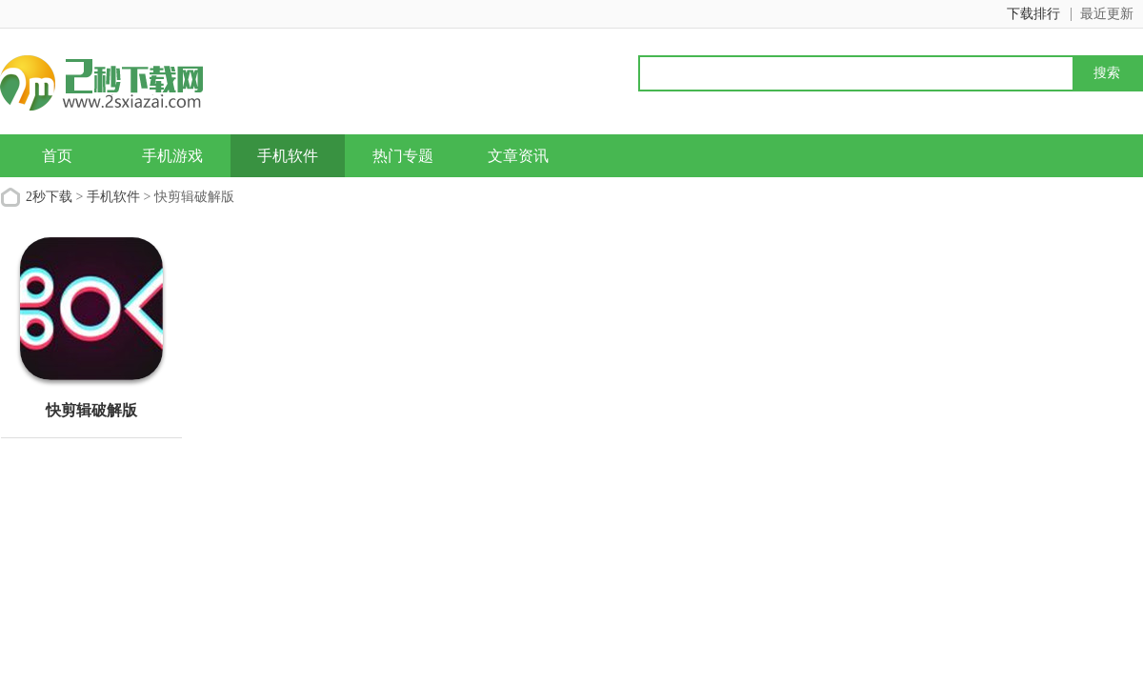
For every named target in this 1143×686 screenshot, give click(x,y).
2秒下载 (49, 197)
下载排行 (1033, 14)
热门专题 (402, 156)
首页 (57, 156)
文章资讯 (518, 156)
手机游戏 (172, 156)
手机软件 (287, 156)
